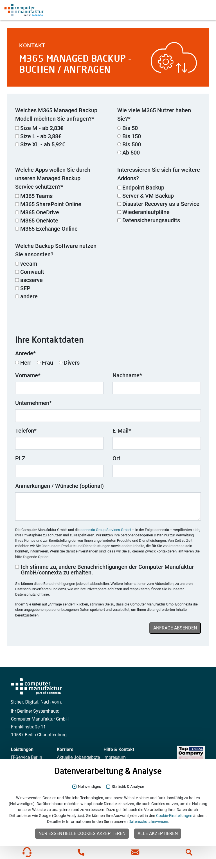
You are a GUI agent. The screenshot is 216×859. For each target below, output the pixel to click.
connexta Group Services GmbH (105, 530)
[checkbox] (57, 136)
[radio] (159, 128)
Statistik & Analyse (128, 787)
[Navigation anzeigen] (204, 10)
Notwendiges (89, 787)
